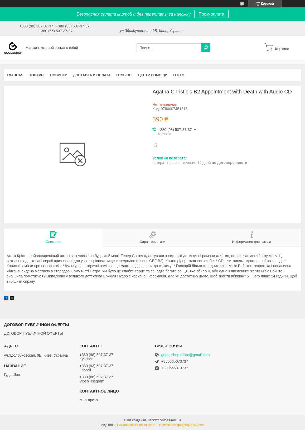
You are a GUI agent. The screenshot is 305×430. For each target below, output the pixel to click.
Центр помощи (152, 75)
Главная (15, 75)
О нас (178, 75)
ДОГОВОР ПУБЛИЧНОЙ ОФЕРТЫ (33, 333)
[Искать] (205, 47)
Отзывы (124, 75)
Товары (36, 75)
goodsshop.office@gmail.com (185, 355)
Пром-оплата (211, 14)
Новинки (58, 75)
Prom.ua (175, 420)
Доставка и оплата (91, 75)
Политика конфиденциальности (180, 425)
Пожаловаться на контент (136, 425)
